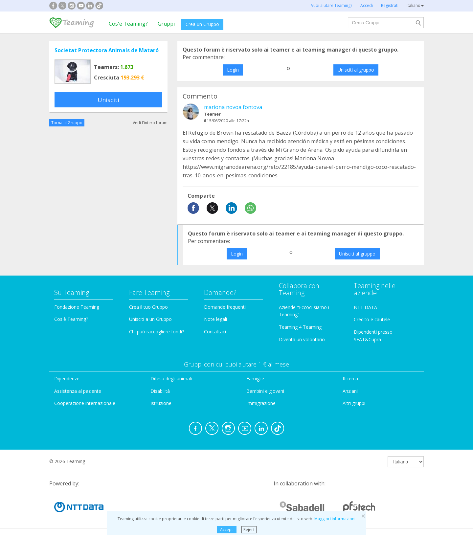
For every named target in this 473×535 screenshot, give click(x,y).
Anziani (350, 391)
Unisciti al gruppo (356, 70)
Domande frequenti (225, 307)
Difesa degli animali (171, 378)
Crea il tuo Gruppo (148, 307)
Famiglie (255, 378)
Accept (226, 529)
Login (233, 70)
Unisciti (108, 100)
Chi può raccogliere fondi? (156, 331)
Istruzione (160, 403)
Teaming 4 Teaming (300, 327)
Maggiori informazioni (334, 519)
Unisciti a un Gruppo (150, 319)
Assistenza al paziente (77, 391)
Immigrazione (261, 403)
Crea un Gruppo (202, 24)
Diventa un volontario (302, 339)
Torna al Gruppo (66, 122)
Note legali (215, 319)
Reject (249, 529)
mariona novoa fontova (233, 107)
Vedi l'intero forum (150, 122)
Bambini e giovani (265, 391)
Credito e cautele (372, 319)
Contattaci (215, 331)
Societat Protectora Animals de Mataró (107, 50)
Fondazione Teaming (76, 307)
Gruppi (166, 23)
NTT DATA (365, 307)
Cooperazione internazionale (84, 403)
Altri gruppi (354, 403)
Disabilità (160, 391)
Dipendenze (66, 378)
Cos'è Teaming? (128, 23)
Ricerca (350, 378)
